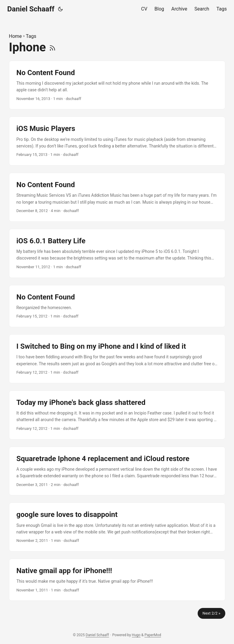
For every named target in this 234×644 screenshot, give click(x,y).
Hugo (136, 635)
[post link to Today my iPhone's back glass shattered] (117, 415)
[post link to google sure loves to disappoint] (117, 527)
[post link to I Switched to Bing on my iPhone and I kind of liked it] (117, 359)
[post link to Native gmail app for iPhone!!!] (117, 579)
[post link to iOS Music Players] (117, 141)
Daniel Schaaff (30, 9)
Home (15, 36)
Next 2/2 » (211, 613)
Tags (31, 36)
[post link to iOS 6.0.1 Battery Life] (117, 253)
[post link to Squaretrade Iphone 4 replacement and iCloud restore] (117, 471)
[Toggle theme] (60, 9)
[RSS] (52, 47)
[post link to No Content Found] (117, 85)
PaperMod (152, 635)
